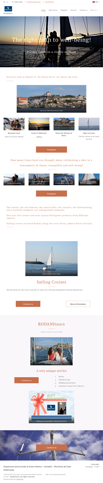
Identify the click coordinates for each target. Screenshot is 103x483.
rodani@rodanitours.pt (34, 2)
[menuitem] (44, 10)
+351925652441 (49, 2)
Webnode (19, 479)
